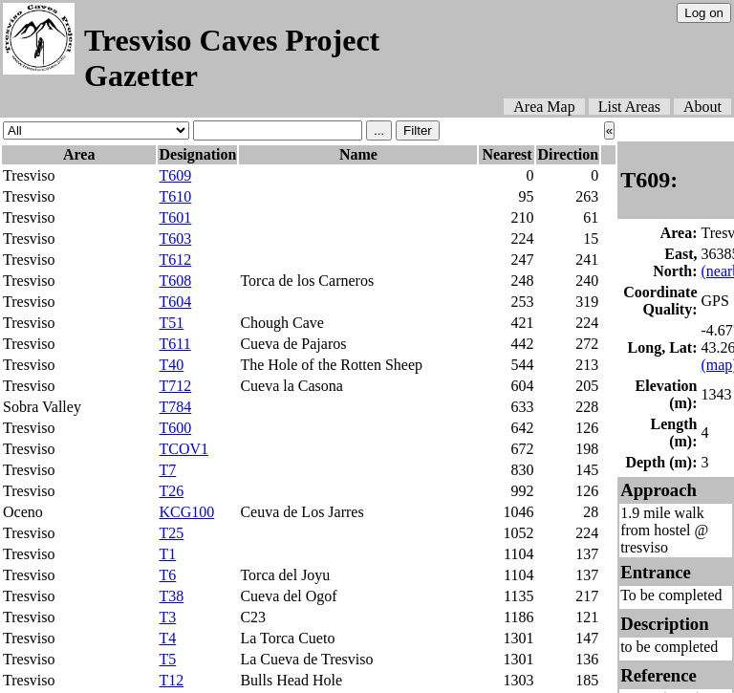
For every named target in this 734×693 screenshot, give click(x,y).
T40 (171, 365)
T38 (171, 596)
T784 (175, 407)
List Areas (629, 106)
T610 (175, 196)
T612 (175, 259)
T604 (175, 301)
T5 (167, 659)
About (702, 106)
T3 (167, 617)
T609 (175, 175)
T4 (167, 638)
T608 (175, 280)
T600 (175, 428)
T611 (174, 344)
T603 (175, 238)
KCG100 (186, 512)
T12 (171, 680)
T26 (171, 491)
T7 (167, 470)
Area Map (543, 106)
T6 (167, 575)
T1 (167, 554)
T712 (175, 386)
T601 (175, 217)
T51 (171, 322)
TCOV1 (183, 449)
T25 (171, 533)
